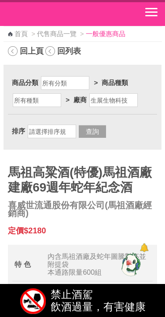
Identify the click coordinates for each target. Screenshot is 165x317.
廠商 (80, 99)
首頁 (21, 33)
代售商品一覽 (57, 33)
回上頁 (32, 50)
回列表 (69, 50)
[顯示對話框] (144, 247)
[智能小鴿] (130, 264)
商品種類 (115, 82)
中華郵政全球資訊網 (55, 14)
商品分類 (25, 82)
